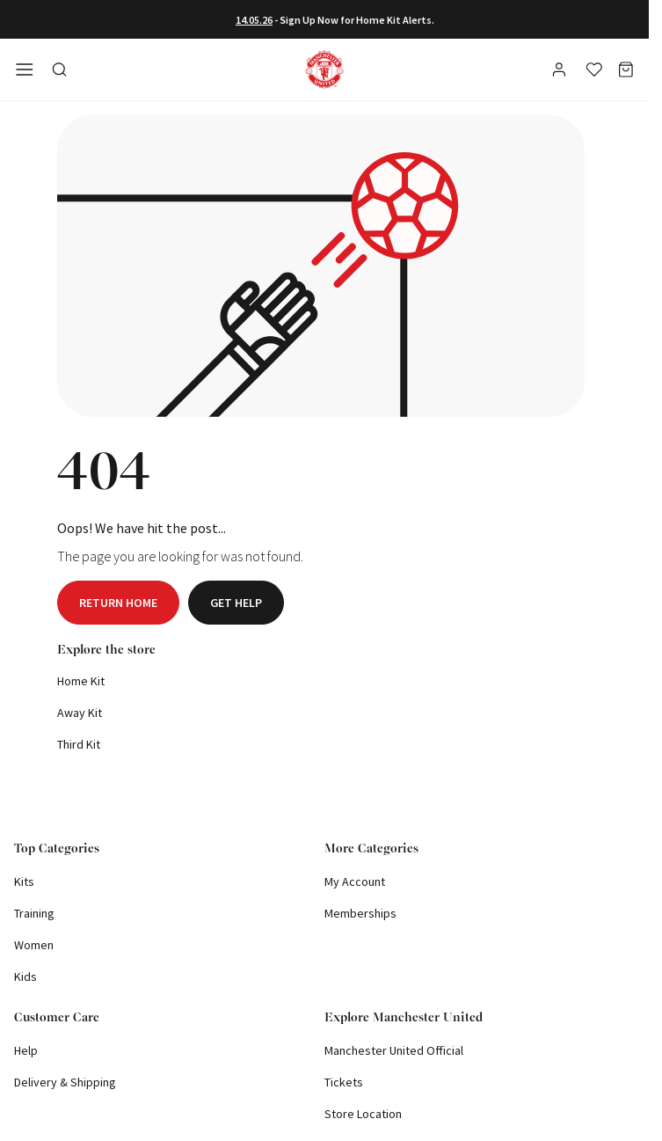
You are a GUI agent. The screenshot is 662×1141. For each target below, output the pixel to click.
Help (26, 1050)
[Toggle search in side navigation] (59, 69)
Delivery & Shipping (65, 1082)
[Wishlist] (594, 69)
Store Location (363, 1114)
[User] (560, 72)
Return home (118, 603)
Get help (236, 603)
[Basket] (626, 69)
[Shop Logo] (324, 69)
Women (34, 945)
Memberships (360, 913)
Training (34, 913)
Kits (24, 881)
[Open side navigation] (24, 69)
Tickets (343, 1082)
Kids (25, 976)
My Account (354, 881)
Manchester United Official (393, 1050)
